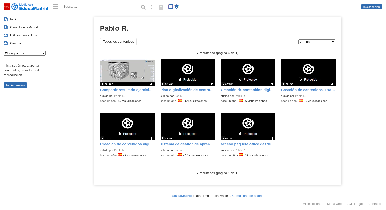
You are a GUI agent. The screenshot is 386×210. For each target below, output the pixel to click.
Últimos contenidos (23, 35)
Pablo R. (119, 95)
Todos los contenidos (118, 41)
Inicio (13, 19)
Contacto (374, 204)
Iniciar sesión (371, 6)
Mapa (334, 204)
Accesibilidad (312, 204)
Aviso (355, 204)
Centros (15, 43)
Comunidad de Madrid (248, 196)
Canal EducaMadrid (24, 27)
